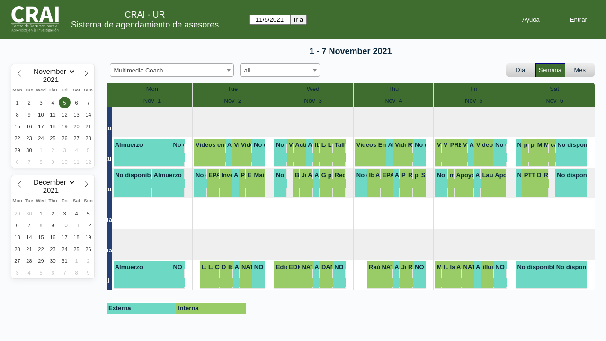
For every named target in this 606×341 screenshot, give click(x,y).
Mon (152, 88)
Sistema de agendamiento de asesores (145, 24)
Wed (313, 88)
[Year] (53, 79)
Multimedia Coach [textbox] (138, 70)
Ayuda (531, 19)
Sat (554, 88)
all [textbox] (247, 70)
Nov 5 (474, 100)
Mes (580, 69)
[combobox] (172, 70)
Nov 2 (233, 100)
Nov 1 (152, 100)
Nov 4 (393, 100)
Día (520, 69)
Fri (473, 88)
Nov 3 (313, 100)
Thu (393, 88)
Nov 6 (554, 100)
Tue (232, 88)
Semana (550, 69)
